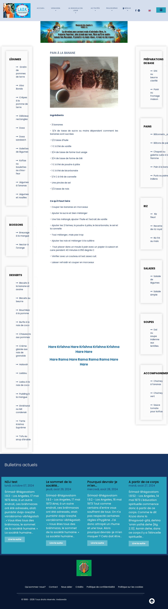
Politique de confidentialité (101, 586)
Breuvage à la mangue (22, 234)
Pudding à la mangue (23, 395)
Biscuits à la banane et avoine (23, 286)
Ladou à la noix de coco (23, 383)
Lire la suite (14, 539)
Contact (53, 586)
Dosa (22, 127)
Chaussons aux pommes (23, 335)
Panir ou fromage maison (155, 94)
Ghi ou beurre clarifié (154, 75)
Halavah (23, 364)
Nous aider (66, 586)
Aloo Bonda (20, 87)
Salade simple (155, 293)
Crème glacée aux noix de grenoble (22, 350)
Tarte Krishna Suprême (21, 424)
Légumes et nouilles (22, 196)
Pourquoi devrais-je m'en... (102, 484)
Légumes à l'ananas (22, 184)
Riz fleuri (153, 215)
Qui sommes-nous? (35, 586)
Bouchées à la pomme (23, 312)
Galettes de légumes (22, 150)
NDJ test (11, 482)
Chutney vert (156, 394)
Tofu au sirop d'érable (23, 438)
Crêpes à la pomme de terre (22, 102)
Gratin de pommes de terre (21, 71)
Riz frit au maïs (155, 239)
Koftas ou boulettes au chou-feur (21, 167)
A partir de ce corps (144, 482)
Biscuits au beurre (23, 300)
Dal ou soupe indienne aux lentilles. (154, 338)
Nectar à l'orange (22, 246)
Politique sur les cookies (130, 586)
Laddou (23, 373)
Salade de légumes (155, 279)
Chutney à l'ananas (156, 382)
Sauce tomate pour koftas (156, 408)
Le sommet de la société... (58, 484)
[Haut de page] (152, 602)
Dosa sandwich (21, 138)
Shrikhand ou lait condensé (23, 409)
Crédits (79, 586)
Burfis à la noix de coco (22, 323)
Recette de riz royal (156, 227)
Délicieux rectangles (22, 117)
